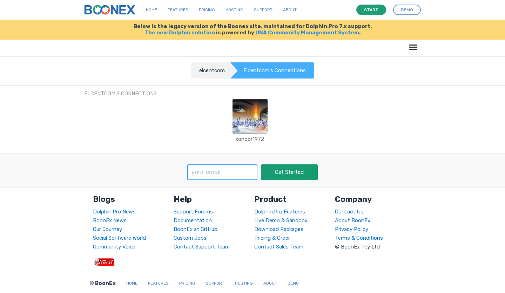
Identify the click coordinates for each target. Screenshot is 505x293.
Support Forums (193, 212)
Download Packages (278, 229)
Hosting (234, 9)
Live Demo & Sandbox (281, 220)
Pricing (207, 9)
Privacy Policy (351, 229)
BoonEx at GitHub (195, 229)
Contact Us (349, 212)
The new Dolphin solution (179, 32)
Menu (411, 44)
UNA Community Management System (307, 32)
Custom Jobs (190, 238)
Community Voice (114, 247)
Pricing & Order (272, 238)
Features (178, 9)
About (290, 9)
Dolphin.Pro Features (279, 212)
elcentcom (212, 70)
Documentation (193, 220)
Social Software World (119, 238)
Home (151, 9)
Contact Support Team (202, 247)
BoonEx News (110, 220)
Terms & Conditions (359, 238)
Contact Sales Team (278, 247)
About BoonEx (352, 220)
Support (263, 9)
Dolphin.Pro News (114, 212)
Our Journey (107, 229)
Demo (293, 283)
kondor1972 (250, 139)
